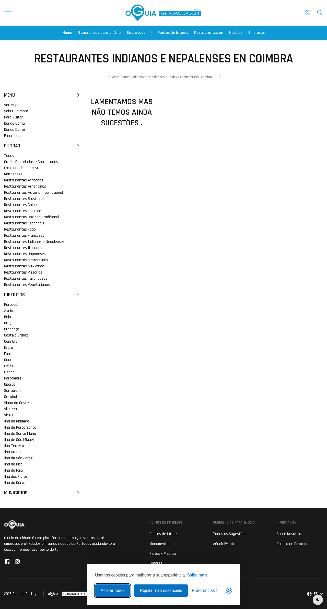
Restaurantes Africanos (23, 180)
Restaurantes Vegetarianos (27, 284)
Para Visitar (13, 117)
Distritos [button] (42, 295)
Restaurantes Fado (20, 229)
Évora (8, 347)
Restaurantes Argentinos (25, 186)
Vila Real (11, 409)
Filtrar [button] (42, 146)
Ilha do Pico (13, 464)
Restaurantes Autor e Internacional (33, 192)
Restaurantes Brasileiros (24, 198)
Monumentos (159, 543)
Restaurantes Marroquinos (26, 260)
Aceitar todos (112, 590)
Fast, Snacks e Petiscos (23, 168)
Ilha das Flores (16, 476)
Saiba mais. (197, 575)
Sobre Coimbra (16, 111)
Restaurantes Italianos (23, 248)
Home (67, 32)
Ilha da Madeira (16, 421)
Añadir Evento (224, 543)
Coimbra (11, 341)
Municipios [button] (42, 493)
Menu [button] (42, 95)
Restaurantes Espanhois (24, 223)
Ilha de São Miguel (19, 439)
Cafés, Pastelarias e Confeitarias (31, 162)
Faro (7, 353)
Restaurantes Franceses (24, 235)
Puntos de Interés (173, 32)
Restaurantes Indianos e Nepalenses (34, 241)
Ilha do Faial (14, 470)
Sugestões (136, 32)
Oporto (9, 384)
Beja (7, 317)
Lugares (155, 563)
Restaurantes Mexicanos (24, 266)
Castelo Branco (16, 335)
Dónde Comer (15, 123)
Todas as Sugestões (229, 533)
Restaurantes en (208, 32)
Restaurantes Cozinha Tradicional (31, 217)
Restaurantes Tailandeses (25, 278)
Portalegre (12, 378)
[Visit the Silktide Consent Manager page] (229, 591)
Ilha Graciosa (14, 452)
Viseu (8, 415)
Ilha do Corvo (14, 482)
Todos (9, 155)
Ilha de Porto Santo (20, 427)
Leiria (8, 366)
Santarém (12, 390)
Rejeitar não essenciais (161, 590)
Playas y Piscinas (163, 553)
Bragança (11, 329)
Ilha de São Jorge (18, 458)
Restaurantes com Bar (22, 211)
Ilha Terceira (14, 446)
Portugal (11, 304)
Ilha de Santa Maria (20, 433)
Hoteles (235, 32)
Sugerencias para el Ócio (99, 32)
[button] (8, 13)
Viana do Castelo (18, 403)
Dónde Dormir (15, 129)
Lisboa (9, 372)
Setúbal (10, 396)
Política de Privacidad (293, 543)
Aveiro (9, 310)
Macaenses (13, 174)
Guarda (10, 360)
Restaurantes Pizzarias (23, 272)
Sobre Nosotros (289, 533)
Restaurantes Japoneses (25, 254)
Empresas (256, 32)
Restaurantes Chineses (23, 205)
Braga (9, 323)
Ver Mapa (11, 105)
